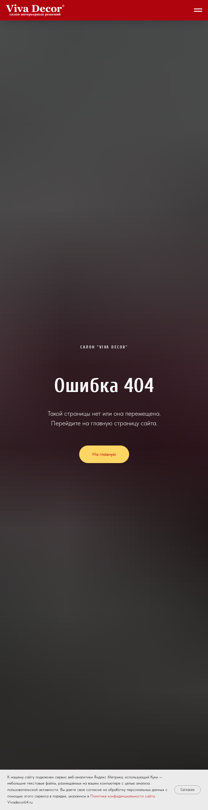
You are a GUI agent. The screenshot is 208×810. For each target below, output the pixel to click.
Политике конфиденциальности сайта (122, 796)
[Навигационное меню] (198, 10)
